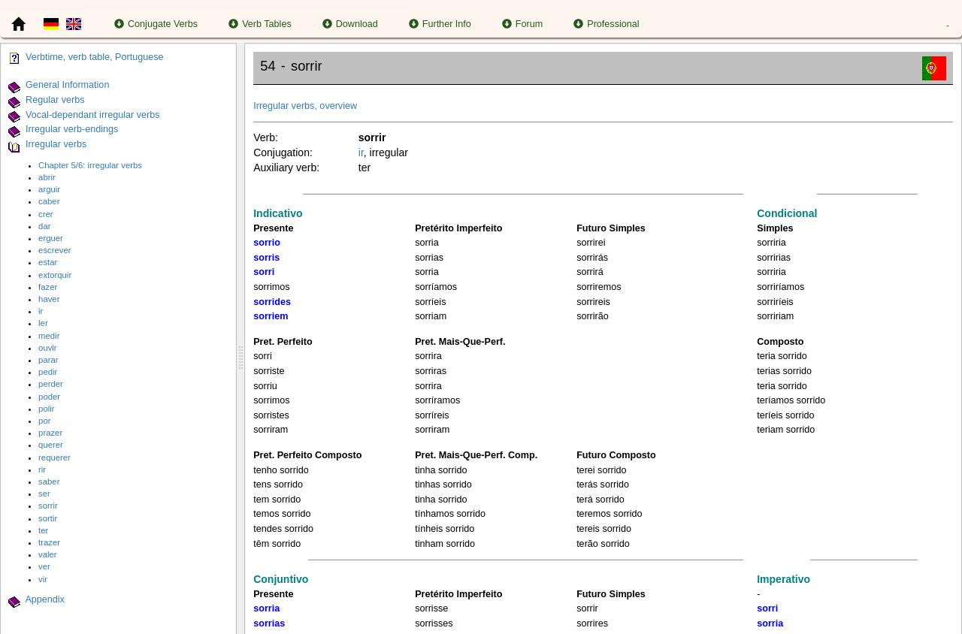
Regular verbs (55, 100)
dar (44, 226)
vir (42, 579)
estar (47, 262)
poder (49, 396)
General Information (67, 85)
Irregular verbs (56, 144)
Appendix (45, 599)
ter (43, 530)
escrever (54, 250)
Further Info (440, 24)
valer (47, 554)
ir (40, 310)
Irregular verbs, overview (305, 106)
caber (48, 201)
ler (43, 323)
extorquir (54, 274)
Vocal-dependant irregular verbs (93, 115)
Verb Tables (260, 24)
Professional (606, 24)
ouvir (47, 347)
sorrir (48, 505)
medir (48, 335)
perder (50, 383)
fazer (47, 286)
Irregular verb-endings (72, 130)
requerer (54, 457)
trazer (49, 542)
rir (42, 469)
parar (48, 359)
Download (350, 24)
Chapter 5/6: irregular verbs (90, 165)
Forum (522, 24)
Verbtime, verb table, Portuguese (94, 57)
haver (48, 298)
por (44, 420)
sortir (47, 518)
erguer (50, 238)
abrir (47, 177)
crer (45, 214)
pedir (47, 371)
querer (50, 444)
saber (48, 481)
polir (46, 408)
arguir (49, 189)
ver (44, 566)
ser (44, 493)
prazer (50, 432)
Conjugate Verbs (156, 24)
